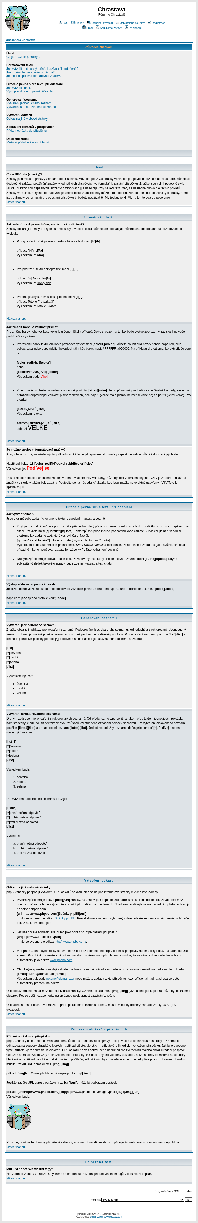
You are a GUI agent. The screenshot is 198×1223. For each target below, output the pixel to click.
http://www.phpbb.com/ (70, 941)
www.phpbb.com (61, 960)
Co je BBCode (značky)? (23, 57)
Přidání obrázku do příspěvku (26, 130)
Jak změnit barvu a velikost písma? (30, 72)
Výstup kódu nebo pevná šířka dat (29, 91)
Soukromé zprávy (109, 27)
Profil (87, 27)
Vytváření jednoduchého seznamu (29, 103)
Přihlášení (133, 27)
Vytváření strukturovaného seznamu (31, 107)
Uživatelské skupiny (130, 22)
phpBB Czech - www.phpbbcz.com (106, 1216)
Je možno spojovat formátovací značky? (33, 76)
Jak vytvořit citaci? (18, 88)
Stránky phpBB (65, 918)
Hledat (77, 22)
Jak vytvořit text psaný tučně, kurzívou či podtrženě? (42, 69)
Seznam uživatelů (100, 22)
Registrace (157, 22)
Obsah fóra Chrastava (20, 39)
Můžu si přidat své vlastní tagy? (28, 142)
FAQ (63, 22)
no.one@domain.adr (60, 978)
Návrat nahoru (16, 202)
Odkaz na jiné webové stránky (27, 119)
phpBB (91, 1213)
